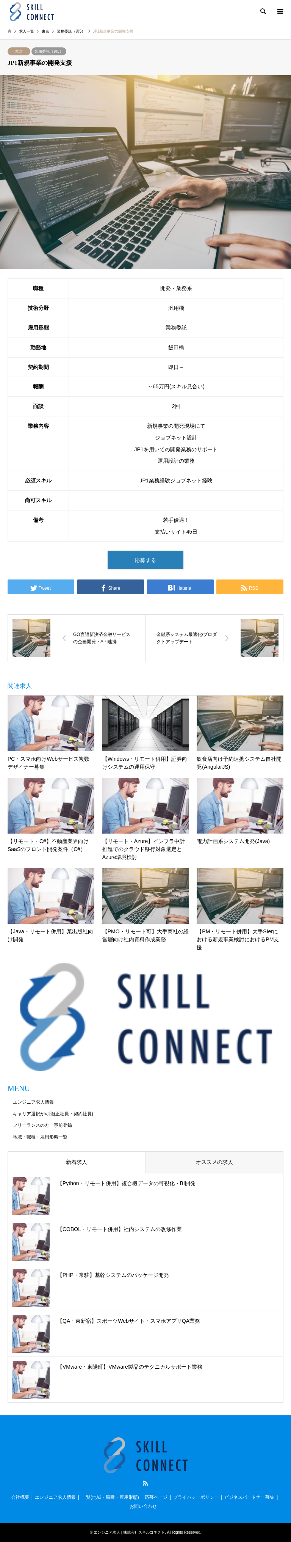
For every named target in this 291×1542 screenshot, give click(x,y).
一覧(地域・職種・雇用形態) (110, 1497)
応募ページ (156, 1497)
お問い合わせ (143, 1506)
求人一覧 (26, 31)
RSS (145, 1483)
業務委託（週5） (48, 51)
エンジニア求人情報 (33, 1102)
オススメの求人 (214, 1162)
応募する (145, 560)
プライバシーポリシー (196, 1497)
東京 (19, 51)
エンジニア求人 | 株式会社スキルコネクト (129, 1532)
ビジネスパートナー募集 (249, 1497)
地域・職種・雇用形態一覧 (40, 1137)
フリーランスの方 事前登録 (42, 1125)
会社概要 (20, 1497)
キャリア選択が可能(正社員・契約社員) (53, 1113)
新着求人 (76, 1162)
